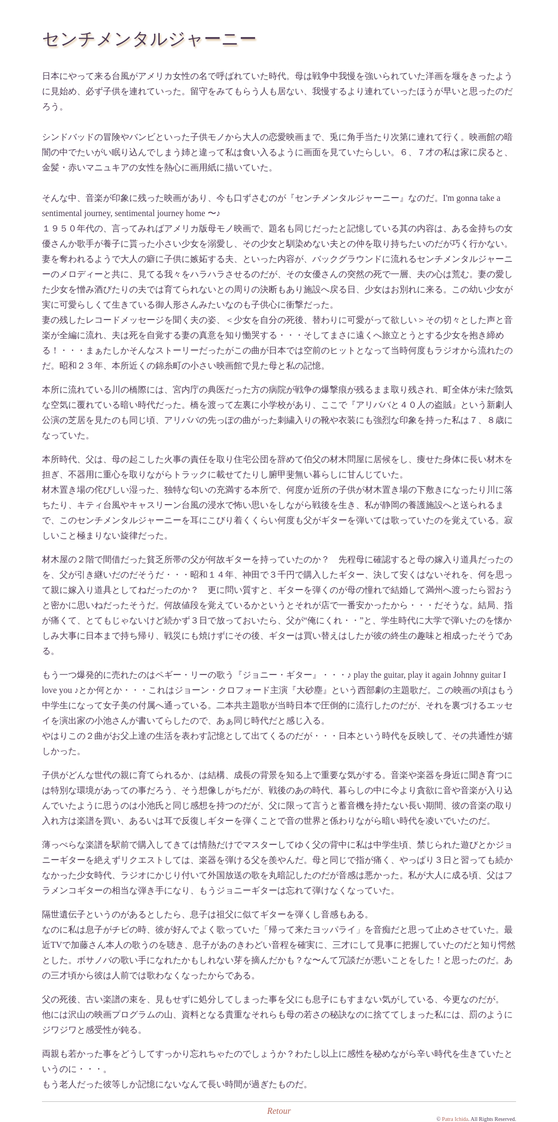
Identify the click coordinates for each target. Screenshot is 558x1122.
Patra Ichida (455, 1119)
